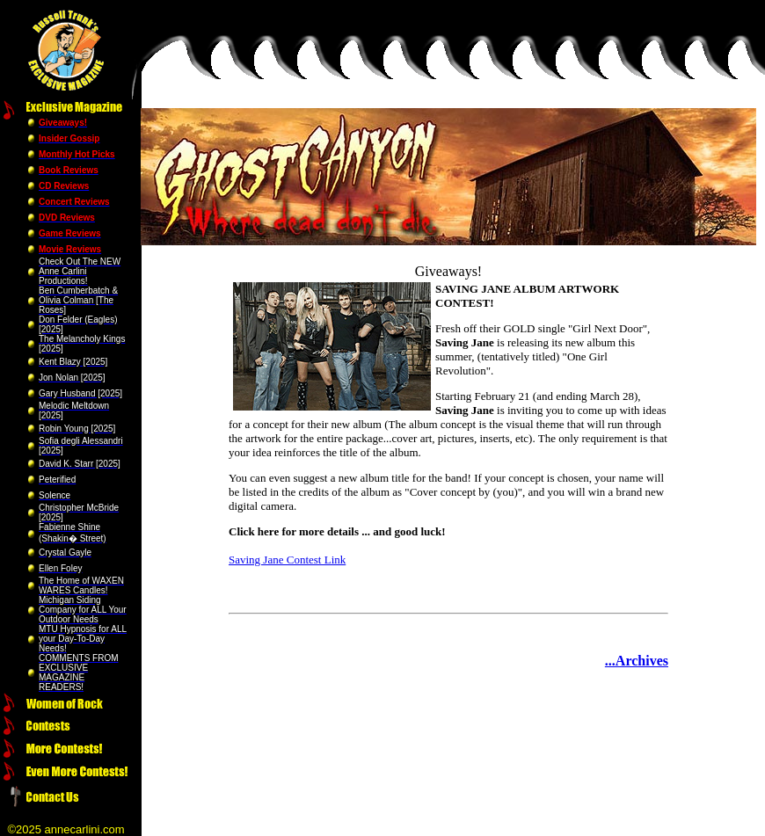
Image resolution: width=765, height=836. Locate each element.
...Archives (636, 660)
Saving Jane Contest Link (287, 559)
